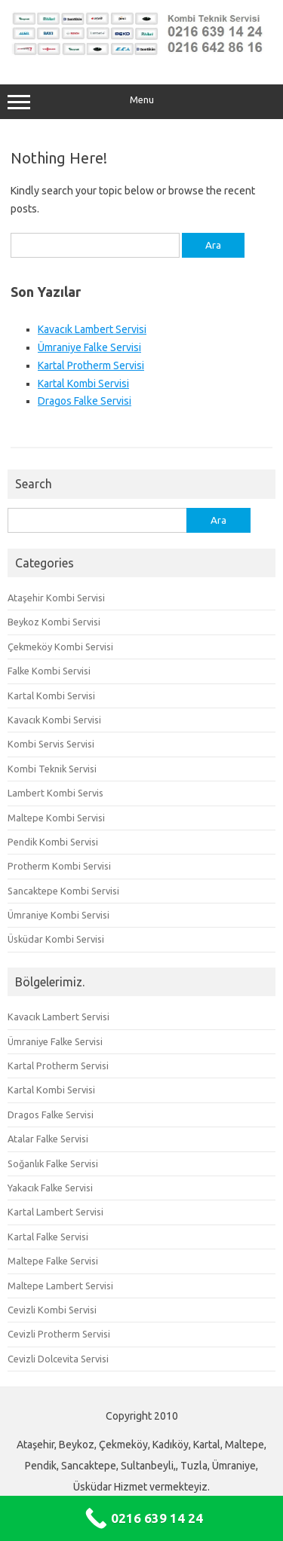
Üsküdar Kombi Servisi (56, 939)
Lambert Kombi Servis (55, 792)
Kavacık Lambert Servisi (92, 329)
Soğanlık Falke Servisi (53, 1163)
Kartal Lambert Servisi (55, 1211)
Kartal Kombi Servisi (83, 384)
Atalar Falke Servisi (48, 1138)
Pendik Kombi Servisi (53, 841)
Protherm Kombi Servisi (59, 866)
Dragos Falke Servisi (84, 401)
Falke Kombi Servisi (49, 670)
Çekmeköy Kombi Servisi (60, 646)
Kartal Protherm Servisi (91, 365)
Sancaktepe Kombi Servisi (63, 890)
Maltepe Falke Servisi (53, 1260)
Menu (141, 101)
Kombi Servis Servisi (51, 743)
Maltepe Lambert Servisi (60, 1285)
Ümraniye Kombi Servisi (58, 915)
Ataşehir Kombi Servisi (56, 597)
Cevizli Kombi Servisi (52, 1309)
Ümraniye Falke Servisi (89, 347)
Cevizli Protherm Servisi (59, 1334)
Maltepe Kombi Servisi (56, 817)
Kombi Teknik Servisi (52, 768)
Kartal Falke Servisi (48, 1236)
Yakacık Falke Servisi (50, 1187)
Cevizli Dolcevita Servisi (58, 1358)
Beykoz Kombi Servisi (54, 621)
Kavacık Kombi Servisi (54, 719)
